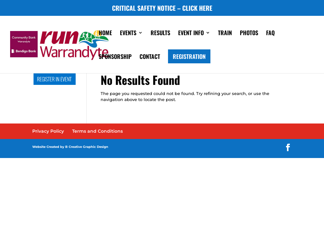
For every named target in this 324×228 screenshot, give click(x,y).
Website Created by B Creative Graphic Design (70, 147)
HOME (105, 33)
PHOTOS (249, 33)
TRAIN (225, 33)
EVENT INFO (191, 33)
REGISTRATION (189, 56)
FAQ (270, 33)
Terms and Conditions (97, 131)
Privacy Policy (48, 131)
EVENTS (128, 33)
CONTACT (150, 57)
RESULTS (160, 33)
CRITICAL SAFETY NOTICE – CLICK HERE (162, 9)
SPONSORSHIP (115, 57)
